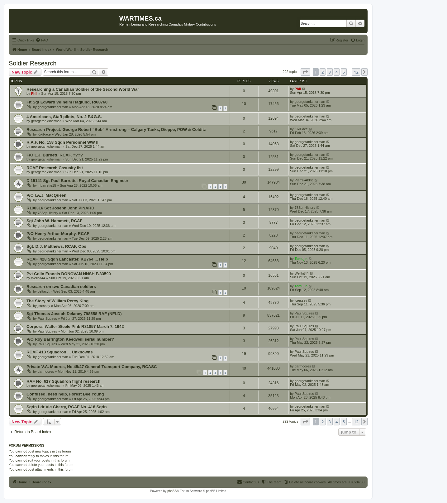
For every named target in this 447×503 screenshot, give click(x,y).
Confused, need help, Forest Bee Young (65, 394)
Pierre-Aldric (304, 180)
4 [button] (336, 72)
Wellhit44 (38, 278)
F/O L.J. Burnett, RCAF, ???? (54, 155)
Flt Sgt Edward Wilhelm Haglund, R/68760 (66, 102)
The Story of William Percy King (57, 301)
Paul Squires (47, 318)
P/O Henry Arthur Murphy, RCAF (57, 233)
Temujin (301, 259)
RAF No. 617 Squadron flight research (63, 381)
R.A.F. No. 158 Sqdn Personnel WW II (62, 142)
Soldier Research (32, 63)
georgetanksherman (53, 107)
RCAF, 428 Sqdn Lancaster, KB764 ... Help (67, 259)
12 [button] (356, 72)
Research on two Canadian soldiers (61, 286)
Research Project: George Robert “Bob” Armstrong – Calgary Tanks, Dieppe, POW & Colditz (116, 129)
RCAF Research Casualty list (54, 167)
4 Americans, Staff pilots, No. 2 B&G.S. (64, 116)
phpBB (172, 491)
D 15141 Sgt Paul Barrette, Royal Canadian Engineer (77, 180)
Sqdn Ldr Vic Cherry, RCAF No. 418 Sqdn (66, 407)
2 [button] (322, 72)
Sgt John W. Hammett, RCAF (54, 220)
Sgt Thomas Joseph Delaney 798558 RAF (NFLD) (74, 313)
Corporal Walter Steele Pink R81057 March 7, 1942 (75, 326)
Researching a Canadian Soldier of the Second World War (82, 89)
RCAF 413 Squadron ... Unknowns (59, 352)
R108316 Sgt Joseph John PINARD (60, 208)
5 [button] (344, 72)
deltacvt (44, 291)
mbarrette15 (47, 185)
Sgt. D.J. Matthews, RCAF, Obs (56, 246)
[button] (305, 72)
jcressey (44, 306)
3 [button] (330, 72)
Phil (34, 93)
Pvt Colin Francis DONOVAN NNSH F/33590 (68, 273)
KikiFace (44, 134)
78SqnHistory (48, 213)
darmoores (46, 371)
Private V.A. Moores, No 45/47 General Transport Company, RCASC (91, 366)
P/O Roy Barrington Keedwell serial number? (70, 339)
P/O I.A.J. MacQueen (46, 195)
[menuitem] (42, 40)
